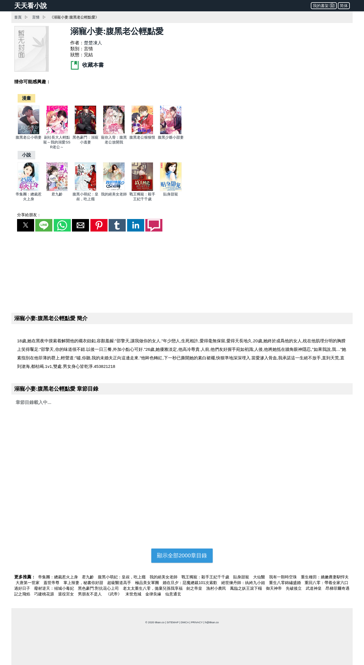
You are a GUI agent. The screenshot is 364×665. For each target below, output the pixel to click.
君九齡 (57, 194)
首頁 (18, 17)
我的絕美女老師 (114, 194)
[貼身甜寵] (171, 190)
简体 (344, 5)
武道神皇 (314, 588)
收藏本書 (87, 65)
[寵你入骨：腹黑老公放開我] (114, 133)
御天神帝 (274, 588)
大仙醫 (259, 577)
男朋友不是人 (90, 594)
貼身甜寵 (170, 194)
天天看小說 (30, 5)
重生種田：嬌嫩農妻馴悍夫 (325, 577)
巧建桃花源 (44, 594)
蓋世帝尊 (52, 582)
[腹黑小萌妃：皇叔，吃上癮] (85, 190)
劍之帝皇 (194, 588)
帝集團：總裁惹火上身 (58, 577)
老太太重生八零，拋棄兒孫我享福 (153, 588)
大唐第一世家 (28, 582)
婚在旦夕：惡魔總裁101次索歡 (190, 582)
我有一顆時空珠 (283, 577)
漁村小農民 (216, 588)
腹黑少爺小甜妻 (171, 137)
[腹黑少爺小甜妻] (171, 133)
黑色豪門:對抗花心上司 (99, 588)
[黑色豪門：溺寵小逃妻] (85, 133)
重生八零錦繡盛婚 (285, 582)
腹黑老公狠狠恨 (142, 137)
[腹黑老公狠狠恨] (142, 133)
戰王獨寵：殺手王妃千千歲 (205, 577)
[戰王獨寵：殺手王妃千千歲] (142, 190)
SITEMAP (173, 622)
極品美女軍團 (147, 582)
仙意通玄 (173, 594)
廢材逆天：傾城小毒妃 (54, 588)
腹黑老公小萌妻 (29, 137)
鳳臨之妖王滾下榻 (246, 588)
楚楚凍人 (93, 42)
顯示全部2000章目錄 (182, 555)
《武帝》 (114, 594)
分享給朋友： (29, 214)
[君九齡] (57, 190)
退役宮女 (66, 594)
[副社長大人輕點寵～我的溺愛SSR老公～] (57, 133)
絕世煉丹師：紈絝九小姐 (243, 582)
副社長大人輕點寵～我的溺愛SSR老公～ (56, 142)
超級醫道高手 (119, 582)
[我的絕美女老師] (114, 190)
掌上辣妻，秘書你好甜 (83, 582)
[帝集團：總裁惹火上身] (29, 190)
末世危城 (133, 594)
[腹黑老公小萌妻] (29, 133)
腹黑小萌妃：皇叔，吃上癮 (122, 577)
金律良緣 (153, 594)
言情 (36, 17)
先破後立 (294, 588)
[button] (25, 225)
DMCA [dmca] (185, 622)
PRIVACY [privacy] (196, 622)
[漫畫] (26, 98)
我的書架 (324, 5)
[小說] (26, 155)
